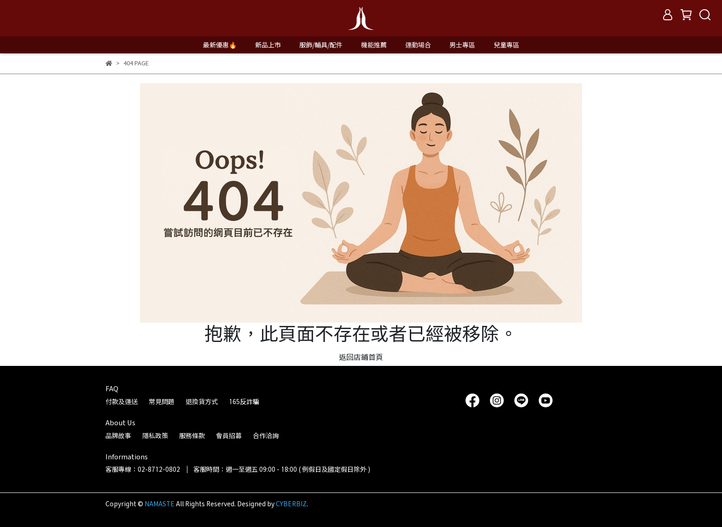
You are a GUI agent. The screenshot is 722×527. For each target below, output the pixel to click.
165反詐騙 (244, 401)
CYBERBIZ (291, 504)
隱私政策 (155, 436)
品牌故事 (118, 436)
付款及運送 (121, 401)
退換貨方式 (202, 401)
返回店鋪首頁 (361, 357)
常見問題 (162, 401)
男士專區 (462, 45)
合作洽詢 (266, 436)
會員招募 (229, 436)
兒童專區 (506, 45)
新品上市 (268, 45)
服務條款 (192, 436)
